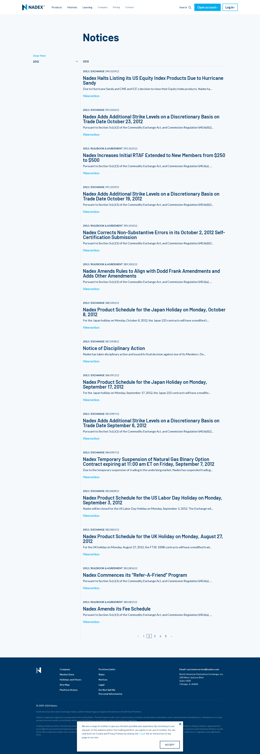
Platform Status (69, 689)
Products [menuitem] (57, 7)
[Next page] (171, 636)
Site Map (64, 684)
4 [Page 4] (160, 636)
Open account (206, 7)
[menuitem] (33, 7)
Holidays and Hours (70, 679)
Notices (103, 679)
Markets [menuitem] (72, 7)
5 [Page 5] (166, 636)
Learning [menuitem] (87, 7)
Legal (101, 684)
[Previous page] (138, 636)
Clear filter (39, 55)
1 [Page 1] (143, 636)
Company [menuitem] (102, 7)
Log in (229, 7)
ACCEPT (170, 744)
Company (65, 669)
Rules (102, 674)
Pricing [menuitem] (116, 7)
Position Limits (107, 669)
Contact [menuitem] (129, 7)
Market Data (67, 674)
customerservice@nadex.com (203, 669)
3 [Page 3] (155, 636)
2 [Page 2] (149, 636)
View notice (91, 96)
